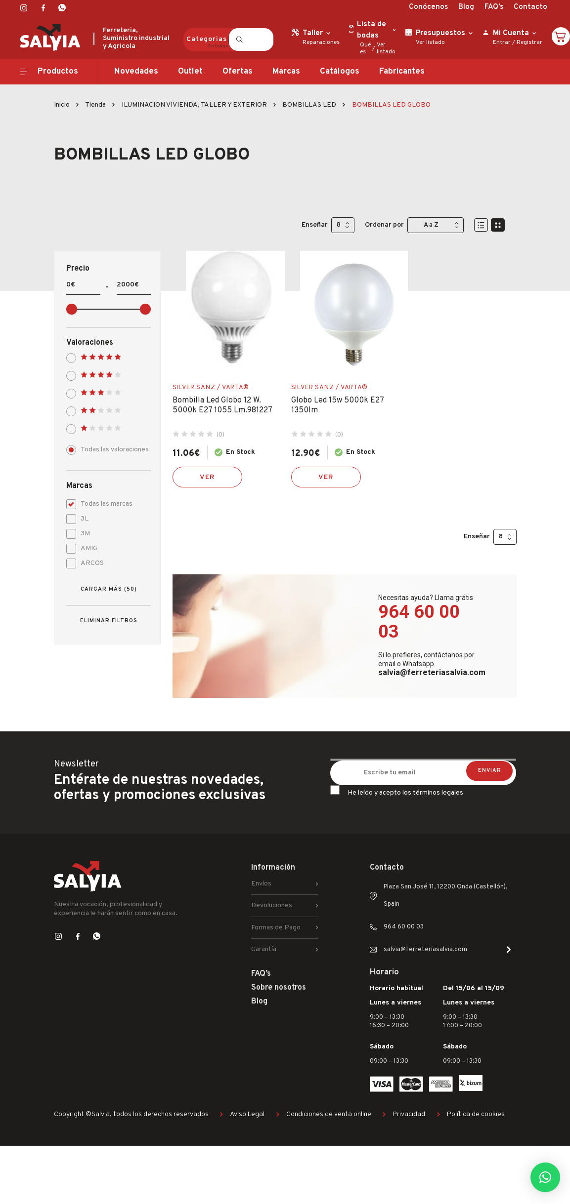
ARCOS (88, 562)
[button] (545, 1177)
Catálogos (339, 71)
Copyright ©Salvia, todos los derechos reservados (131, 1114)
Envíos (261, 884)
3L (80, 518)
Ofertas (237, 71)
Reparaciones (321, 42)
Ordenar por (384, 225)
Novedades (136, 71)
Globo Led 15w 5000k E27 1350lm (337, 405)
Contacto (530, 7)
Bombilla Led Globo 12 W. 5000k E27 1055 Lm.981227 (222, 405)
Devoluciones (271, 905)
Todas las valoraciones (108, 448)
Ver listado (386, 48)
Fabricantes (402, 71)
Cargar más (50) (109, 589)
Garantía (263, 949)
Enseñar (315, 225)
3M (81, 532)
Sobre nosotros (278, 988)
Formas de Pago (276, 927)
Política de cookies (476, 1114)
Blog (466, 7)
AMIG (85, 547)
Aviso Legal (247, 1114)
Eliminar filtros (108, 620)
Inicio (62, 105)
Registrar (529, 42)
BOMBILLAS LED (309, 105)
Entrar (502, 42)
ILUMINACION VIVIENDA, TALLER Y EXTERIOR (194, 105)
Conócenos (428, 7)
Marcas (286, 71)
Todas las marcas (102, 503)
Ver (207, 477)
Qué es (365, 48)
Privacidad (409, 1114)
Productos (58, 71)
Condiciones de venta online (328, 1114)
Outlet (190, 71)
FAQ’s (493, 7)
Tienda (95, 105)
